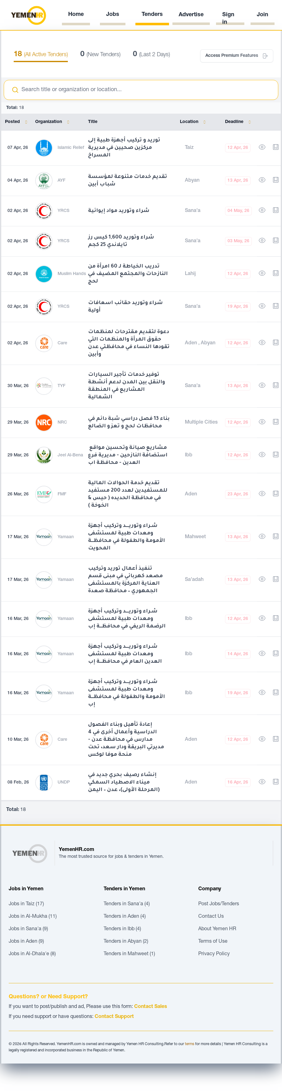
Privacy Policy (214, 954)
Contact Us (211, 916)
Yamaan (66, 537)
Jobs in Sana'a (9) (28, 929)
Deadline (239, 122)
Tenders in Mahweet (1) (129, 954)
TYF (61, 386)
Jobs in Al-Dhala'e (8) (32, 954)
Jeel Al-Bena (70, 455)
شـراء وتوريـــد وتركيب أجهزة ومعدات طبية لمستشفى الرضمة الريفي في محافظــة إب (127, 619)
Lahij (190, 274)
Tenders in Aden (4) (125, 916)
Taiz (189, 147)
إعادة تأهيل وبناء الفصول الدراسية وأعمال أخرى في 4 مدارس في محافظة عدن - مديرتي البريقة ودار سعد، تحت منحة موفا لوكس (126, 740)
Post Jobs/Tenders (218, 904)
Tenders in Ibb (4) (122, 929)
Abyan (192, 180)
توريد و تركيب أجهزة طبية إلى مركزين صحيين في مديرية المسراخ (124, 148)
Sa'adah (194, 579)
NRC (62, 422)
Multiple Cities (201, 422)
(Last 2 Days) (151, 55)
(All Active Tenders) (41, 55)
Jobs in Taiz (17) (26, 904)
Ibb (188, 455)
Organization (53, 122)
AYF (61, 181)
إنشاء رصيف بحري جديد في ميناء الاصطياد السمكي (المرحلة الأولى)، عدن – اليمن (124, 782)
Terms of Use (213, 941)
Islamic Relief (71, 148)
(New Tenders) (100, 55)
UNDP (64, 782)
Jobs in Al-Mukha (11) (33, 916)
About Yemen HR (217, 929)
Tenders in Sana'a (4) (127, 904)
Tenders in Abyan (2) (126, 941)
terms (189, 1044)
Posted (17, 122)
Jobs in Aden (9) (26, 941)
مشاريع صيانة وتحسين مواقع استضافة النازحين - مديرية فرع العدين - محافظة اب (127, 455)
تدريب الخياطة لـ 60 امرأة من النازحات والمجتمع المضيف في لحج (128, 274)
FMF (62, 494)
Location (194, 122)
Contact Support (114, 1017)
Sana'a (192, 211)
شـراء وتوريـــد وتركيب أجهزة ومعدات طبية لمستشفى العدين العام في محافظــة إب (125, 654)
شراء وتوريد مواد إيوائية (118, 211)
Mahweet (195, 537)
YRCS (63, 211)
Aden (191, 343)
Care (62, 343)
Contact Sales (150, 1007)
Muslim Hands (72, 274)
